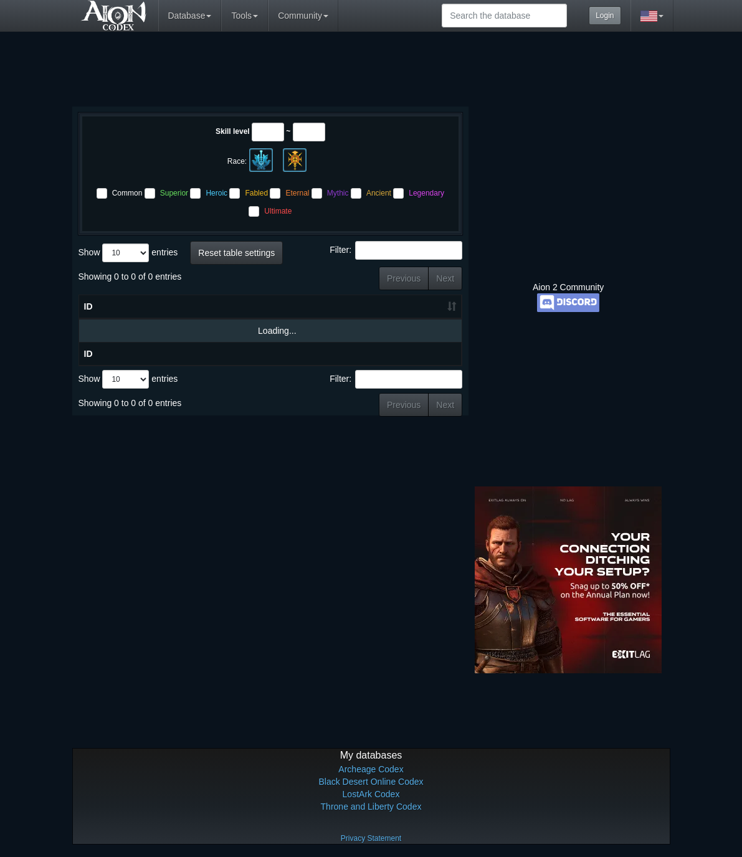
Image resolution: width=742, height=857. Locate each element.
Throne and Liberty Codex (371, 807)
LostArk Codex (371, 794)
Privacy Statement (371, 838)
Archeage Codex (370, 769)
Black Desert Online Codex (370, 782)
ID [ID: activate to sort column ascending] (88, 319)
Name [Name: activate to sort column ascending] (147, 319)
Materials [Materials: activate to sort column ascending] (296, 319)
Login (605, 15)
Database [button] (190, 16)
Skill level (233, 131)
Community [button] (303, 16)
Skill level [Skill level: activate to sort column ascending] (225, 312)
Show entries (128, 253)
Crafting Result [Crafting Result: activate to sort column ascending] (371, 312)
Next (445, 278)
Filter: (396, 250)
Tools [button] (244, 16)
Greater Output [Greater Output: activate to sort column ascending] (427, 312)
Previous (404, 278)
